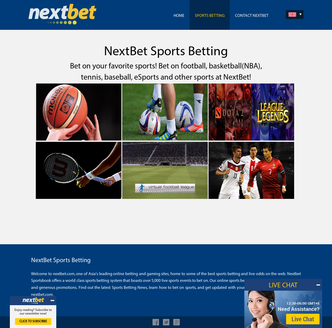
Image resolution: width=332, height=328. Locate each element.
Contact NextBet (251, 16)
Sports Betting (210, 16)
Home (179, 16)
